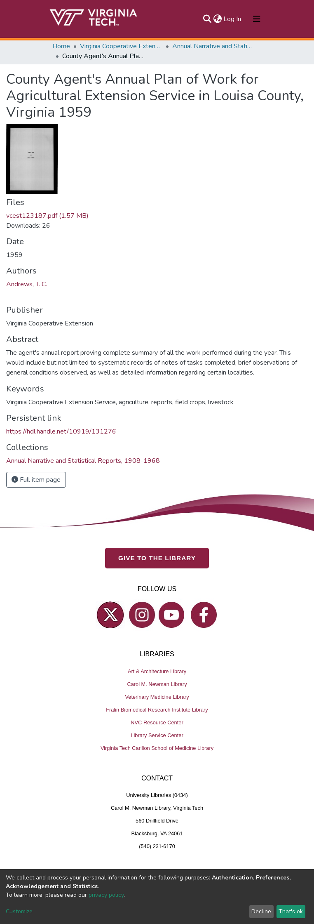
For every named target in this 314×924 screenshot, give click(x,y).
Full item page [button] (36, 479)
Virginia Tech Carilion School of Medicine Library (157, 748)
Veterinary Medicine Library (157, 696)
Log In (232, 19)
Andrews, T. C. (26, 284)
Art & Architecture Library (157, 671)
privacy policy (106, 895)
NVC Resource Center (157, 722)
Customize (19, 911)
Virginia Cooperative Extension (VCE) (121, 46)
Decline (261, 911)
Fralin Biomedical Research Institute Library (157, 709)
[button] (217, 19)
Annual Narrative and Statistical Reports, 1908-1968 (213, 46)
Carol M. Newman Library (157, 684)
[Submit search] (207, 19)
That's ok (291, 911)
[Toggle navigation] (256, 19)
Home (61, 46)
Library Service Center (157, 735)
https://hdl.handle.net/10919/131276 (61, 431)
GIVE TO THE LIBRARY (157, 557)
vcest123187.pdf (47, 215)
